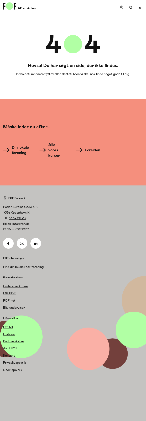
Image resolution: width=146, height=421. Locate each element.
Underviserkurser (15, 286)
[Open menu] (140, 8)
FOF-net (9, 300)
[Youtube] (22, 243)
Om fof (8, 327)
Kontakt (9, 355)
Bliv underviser (14, 307)
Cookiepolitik (12, 370)
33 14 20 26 (17, 218)
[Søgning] (130, 7)
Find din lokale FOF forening (23, 267)
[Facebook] (8, 243)
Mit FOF (9, 293)
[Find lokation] (121, 7)
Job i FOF (10, 348)
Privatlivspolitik (14, 362)
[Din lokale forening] (17, 150)
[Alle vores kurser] (52, 150)
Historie (9, 334)
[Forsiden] (90, 150)
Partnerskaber (13, 341)
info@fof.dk (20, 224)
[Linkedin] (35, 243)
